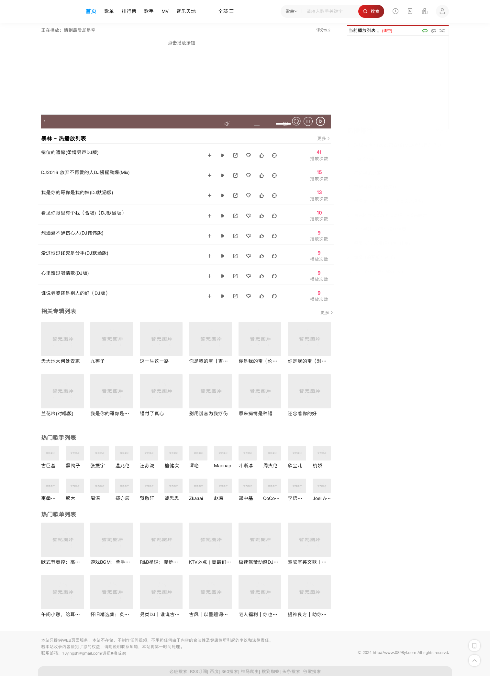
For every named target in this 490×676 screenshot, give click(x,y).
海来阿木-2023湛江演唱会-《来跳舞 (387, 223)
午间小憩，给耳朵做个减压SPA (74, 614)
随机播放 (442, 30)
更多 (324, 138)
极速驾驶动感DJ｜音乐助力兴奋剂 (275, 562)
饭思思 (171, 498)
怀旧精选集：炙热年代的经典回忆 (126, 614)
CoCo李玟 (273, 498)
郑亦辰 (122, 498)
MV (165, 11)
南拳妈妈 (51, 498)
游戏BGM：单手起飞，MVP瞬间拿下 (129, 562)
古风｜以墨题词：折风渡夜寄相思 (225, 614)
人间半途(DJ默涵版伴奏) (375, 279)
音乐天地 (186, 11)
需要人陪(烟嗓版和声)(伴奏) (378, 251)
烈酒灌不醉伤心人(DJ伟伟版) (72, 233)
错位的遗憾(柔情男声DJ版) (70, 152)
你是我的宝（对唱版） (312, 361)
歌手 (149, 11)
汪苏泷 (147, 465)
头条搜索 (291, 671)
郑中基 (246, 498)
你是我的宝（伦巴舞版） (265, 361)
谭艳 (194, 465)
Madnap (222, 465)
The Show (360, 167)
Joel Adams (325, 498)
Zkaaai (196, 498)
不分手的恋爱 (364, 181)
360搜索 (229, 671)
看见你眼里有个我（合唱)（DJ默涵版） (83, 213)
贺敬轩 (147, 498)
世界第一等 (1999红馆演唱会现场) (385, 209)
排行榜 (129, 11)
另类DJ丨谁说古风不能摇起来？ (174, 614)
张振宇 (97, 465)
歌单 (109, 11)
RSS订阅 (198, 671)
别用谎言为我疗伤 (208, 413)
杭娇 (317, 465)
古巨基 (48, 465)
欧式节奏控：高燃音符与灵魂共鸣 (77, 562)
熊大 (70, 498)
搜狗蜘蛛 (271, 671)
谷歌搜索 (312, 671)
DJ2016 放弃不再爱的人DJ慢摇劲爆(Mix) (85, 172)
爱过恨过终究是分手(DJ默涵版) (74, 253)
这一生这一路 (154, 361)
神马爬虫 (250, 671)
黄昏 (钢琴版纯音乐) (371, 265)
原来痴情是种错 (256, 413)
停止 (297, 122)
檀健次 (171, 465)
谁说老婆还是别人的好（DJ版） (75, 293)
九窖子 (97, 361)
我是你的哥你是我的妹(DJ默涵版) (77, 192)
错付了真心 (152, 413)
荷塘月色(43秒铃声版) (373, 195)
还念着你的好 (302, 413)
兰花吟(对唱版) (57, 413)
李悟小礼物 (300, 498)
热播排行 (360, 138)
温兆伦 (122, 465)
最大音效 (227, 123)
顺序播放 (425, 30)
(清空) (387, 30)
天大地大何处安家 (60, 361)
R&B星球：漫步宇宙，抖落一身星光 (178, 562)
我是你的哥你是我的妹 (114, 413)
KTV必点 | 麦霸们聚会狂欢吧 (220, 562)
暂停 (309, 122)
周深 (95, 498)
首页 (90, 11)
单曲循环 (433, 30)
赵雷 (219, 498)
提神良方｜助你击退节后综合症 (322, 614)
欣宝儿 (295, 465)
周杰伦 (270, 465)
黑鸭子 (73, 465)
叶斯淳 (246, 465)
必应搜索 (178, 671)
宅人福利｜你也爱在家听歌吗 (270, 614)
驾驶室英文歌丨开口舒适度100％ (323, 562)
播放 (321, 122)
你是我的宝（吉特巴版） (215, 361)
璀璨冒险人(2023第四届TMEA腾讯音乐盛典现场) (398, 153)
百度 (214, 671)
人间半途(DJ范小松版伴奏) (377, 237)
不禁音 (257, 123)
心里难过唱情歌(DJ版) (65, 273)
